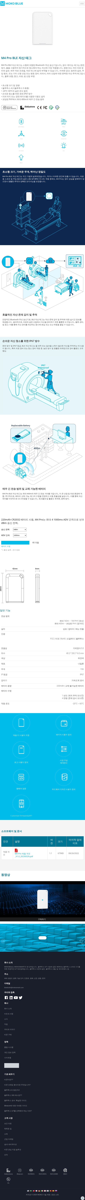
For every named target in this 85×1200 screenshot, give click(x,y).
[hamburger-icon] (82, 3)
